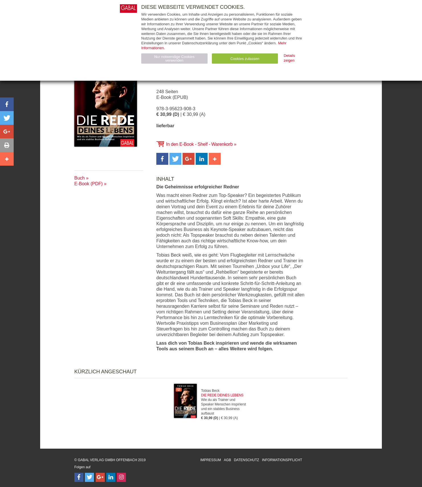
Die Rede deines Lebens (222, 395)
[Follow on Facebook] (78, 477)
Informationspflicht (282, 460)
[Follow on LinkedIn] (110, 477)
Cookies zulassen (244, 59)
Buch (79, 178)
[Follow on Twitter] (89, 477)
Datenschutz (246, 460)
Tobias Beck (210, 391)
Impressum (210, 460)
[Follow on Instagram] (121, 477)
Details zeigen (289, 58)
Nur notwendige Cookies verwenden (174, 59)
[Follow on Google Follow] (100, 477)
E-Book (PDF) (88, 183)
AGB (227, 460)
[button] (162, 159)
